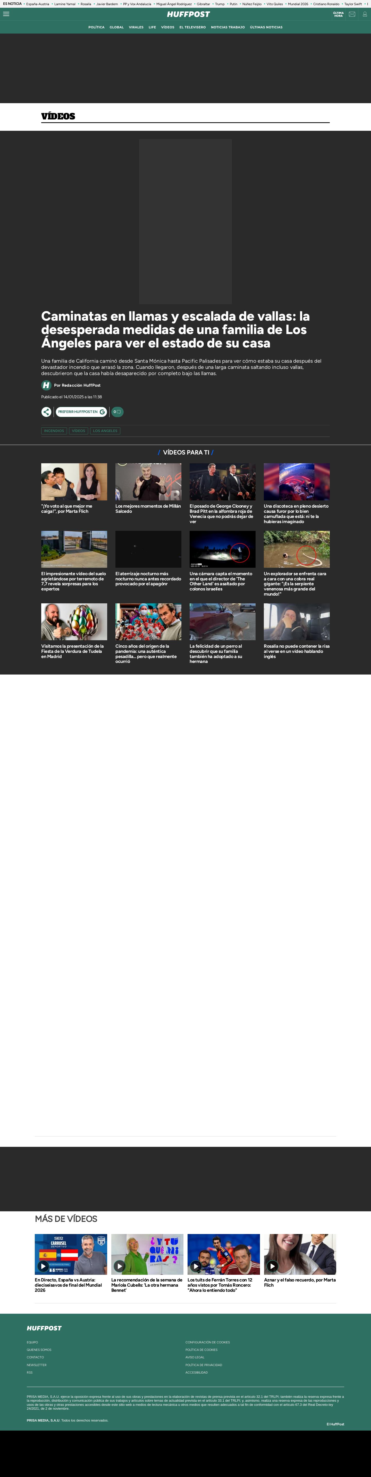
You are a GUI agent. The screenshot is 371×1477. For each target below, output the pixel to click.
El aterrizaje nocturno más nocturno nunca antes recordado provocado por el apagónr (148, 579)
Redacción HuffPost (81, 385)
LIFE (152, 27)
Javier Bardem (107, 4)
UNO (162, 1453)
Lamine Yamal (64, 4)
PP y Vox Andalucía (137, 4)
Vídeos (58, 116)
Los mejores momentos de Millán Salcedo (148, 508)
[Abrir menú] (6, 14)
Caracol (277, 1446)
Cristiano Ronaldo (326, 4)
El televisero (193, 27)
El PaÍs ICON (196, 1461)
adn (258, 1446)
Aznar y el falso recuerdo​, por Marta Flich (300, 1282)
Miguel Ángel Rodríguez (174, 4)
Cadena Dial (216, 1453)
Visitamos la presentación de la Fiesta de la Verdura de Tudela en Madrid (72, 651)
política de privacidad (203, 1365)
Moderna (148, 1461)
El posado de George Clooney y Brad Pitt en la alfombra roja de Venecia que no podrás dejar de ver (221, 513)
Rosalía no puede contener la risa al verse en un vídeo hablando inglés (297, 651)
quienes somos (39, 1350)
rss (29, 1372)
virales (136, 27)
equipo (32, 1342)
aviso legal (194, 1357)
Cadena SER (225, 1446)
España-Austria (37, 4)
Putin (233, 4)
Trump (220, 4)
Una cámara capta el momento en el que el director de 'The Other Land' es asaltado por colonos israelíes (221, 581)
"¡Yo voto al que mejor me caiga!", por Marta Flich (66, 508)
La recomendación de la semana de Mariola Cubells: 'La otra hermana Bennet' (146, 1285)
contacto (35, 1357)
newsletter (37, 1365)
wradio (176, 1453)
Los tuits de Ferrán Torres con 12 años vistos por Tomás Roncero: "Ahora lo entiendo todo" (220, 1285)
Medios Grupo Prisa (80, 1462)
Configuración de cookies (207, 1342)
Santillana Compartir (203, 1446)
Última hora (338, 14)
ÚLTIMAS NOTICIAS (266, 27)
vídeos (167, 27)
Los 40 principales (151, 1446)
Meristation (265, 1461)
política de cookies (201, 1350)
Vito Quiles (275, 4)
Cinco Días (196, 1453)
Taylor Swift (353, 4)
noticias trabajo (228, 27)
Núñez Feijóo (252, 4)
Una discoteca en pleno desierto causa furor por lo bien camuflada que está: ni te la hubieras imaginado (296, 513)
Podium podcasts (174, 1461)
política (96, 27)
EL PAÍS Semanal (235, 1453)
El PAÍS (126, 1446)
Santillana (175, 1446)
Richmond (123, 1461)
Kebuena (272, 1453)
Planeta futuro (254, 1453)
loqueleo (240, 1461)
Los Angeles (105, 431)
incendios (54, 431)
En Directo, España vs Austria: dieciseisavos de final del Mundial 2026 (68, 1285)
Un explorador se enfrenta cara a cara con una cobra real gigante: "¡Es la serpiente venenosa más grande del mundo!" (295, 584)
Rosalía (86, 4)
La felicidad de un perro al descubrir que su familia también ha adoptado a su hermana (216, 653)
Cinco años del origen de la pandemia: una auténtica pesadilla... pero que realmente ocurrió (146, 653)
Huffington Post (133, 1453)
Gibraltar (203, 4)
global (117, 27)
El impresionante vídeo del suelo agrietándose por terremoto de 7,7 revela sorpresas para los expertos (73, 581)
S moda (217, 1461)
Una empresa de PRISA (80, 1450)
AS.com (241, 1446)
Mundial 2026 (298, 4)
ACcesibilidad (196, 1372)
